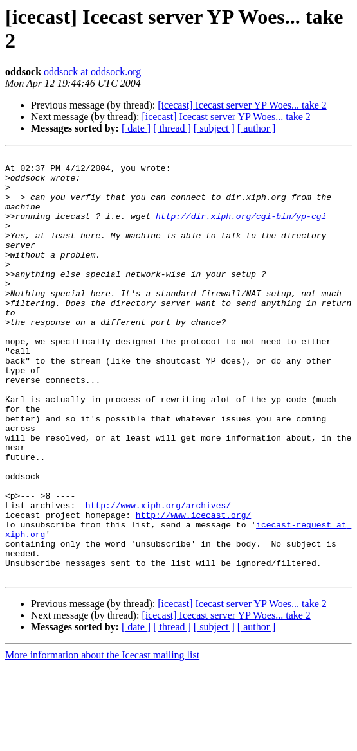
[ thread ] (172, 128)
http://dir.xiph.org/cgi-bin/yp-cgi (241, 229)
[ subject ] (214, 128)
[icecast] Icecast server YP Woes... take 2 (242, 105)
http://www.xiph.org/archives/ (158, 576)
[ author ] (256, 128)
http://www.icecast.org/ (193, 588)
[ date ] (136, 128)
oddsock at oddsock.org (92, 71)
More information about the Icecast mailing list (102, 739)
